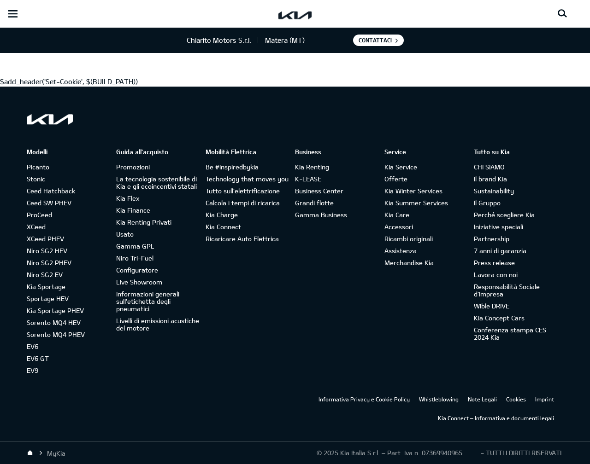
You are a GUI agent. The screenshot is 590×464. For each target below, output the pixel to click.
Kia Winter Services (413, 191)
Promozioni (133, 167)
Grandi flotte (314, 203)
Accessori (398, 227)
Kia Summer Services (416, 203)
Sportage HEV (48, 298)
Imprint (544, 399)
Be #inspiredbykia (232, 167)
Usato (125, 234)
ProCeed (39, 215)
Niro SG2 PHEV (49, 263)
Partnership (491, 239)
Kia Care (396, 215)
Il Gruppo (487, 203)
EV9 (32, 370)
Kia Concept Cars (499, 318)
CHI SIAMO (489, 167)
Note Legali (482, 399)
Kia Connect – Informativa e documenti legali (496, 418)
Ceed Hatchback (51, 191)
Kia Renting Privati (143, 222)
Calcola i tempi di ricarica (243, 203)
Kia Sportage (46, 286)
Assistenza (400, 251)
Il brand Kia (490, 179)
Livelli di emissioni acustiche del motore (157, 324)
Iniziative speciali (498, 227)
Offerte (395, 179)
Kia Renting (312, 167)
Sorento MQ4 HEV (54, 322)
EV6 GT (38, 358)
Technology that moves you (247, 179)
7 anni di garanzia (500, 251)
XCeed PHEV (45, 239)
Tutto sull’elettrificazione (243, 191)
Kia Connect (223, 227)
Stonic (36, 179)
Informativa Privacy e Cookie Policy (364, 399)
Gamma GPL (135, 246)
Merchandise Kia (409, 263)
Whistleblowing (439, 399)
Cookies (516, 399)
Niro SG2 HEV (47, 251)
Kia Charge (222, 215)
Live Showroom (139, 282)
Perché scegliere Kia (504, 215)
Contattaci (375, 40)
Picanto (38, 167)
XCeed (36, 227)
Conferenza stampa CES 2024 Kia (510, 333)
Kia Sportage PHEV (55, 310)
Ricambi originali (408, 239)
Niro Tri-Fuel (134, 258)
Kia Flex (127, 198)
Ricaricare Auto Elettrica (242, 239)
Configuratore (137, 270)
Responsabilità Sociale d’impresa (507, 290)
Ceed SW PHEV (49, 203)
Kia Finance (133, 210)
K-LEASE (308, 179)
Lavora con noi (496, 274)
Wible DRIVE (491, 306)
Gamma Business (321, 215)
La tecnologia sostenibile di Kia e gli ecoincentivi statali (156, 182)
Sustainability (494, 191)
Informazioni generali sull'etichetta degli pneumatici (147, 301)
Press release (494, 263)
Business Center (319, 191)
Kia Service (400, 167)
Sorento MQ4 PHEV (56, 334)
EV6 (32, 346)
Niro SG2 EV (45, 274)
